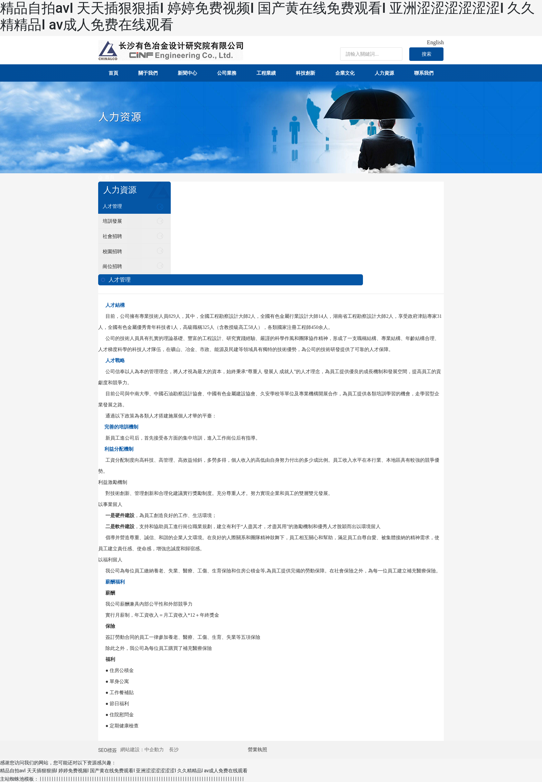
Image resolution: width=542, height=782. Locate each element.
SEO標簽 (107, 749)
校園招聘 (113, 251)
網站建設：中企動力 (142, 748)
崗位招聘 (113, 265)
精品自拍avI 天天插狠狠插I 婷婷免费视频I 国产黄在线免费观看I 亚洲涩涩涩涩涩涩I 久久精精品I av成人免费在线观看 (123, 769)
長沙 (174, 748)
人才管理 (113, 206)
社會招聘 (113, 236)
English (435, 42)
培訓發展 (113, 221)
